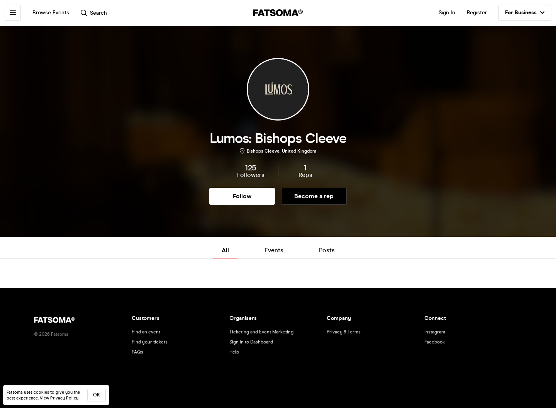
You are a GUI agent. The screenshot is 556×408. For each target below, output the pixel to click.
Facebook (434, 342)
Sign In (447, 12)
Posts (327, 250)
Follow (242, 196)
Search (94, 13)
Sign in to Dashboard (251, 342)
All (225, 250)
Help (234, 352)
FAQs (137, 352)
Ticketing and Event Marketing (261, 332)
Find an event (146, 332)
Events (273, 250)
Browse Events (50, 12)
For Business (525, 12)
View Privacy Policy (59, 398)
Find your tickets (150, 342)
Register (477, 12)
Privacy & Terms (344, 332)
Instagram (434, 332)
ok (96, 395)
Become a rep (314, 196)
